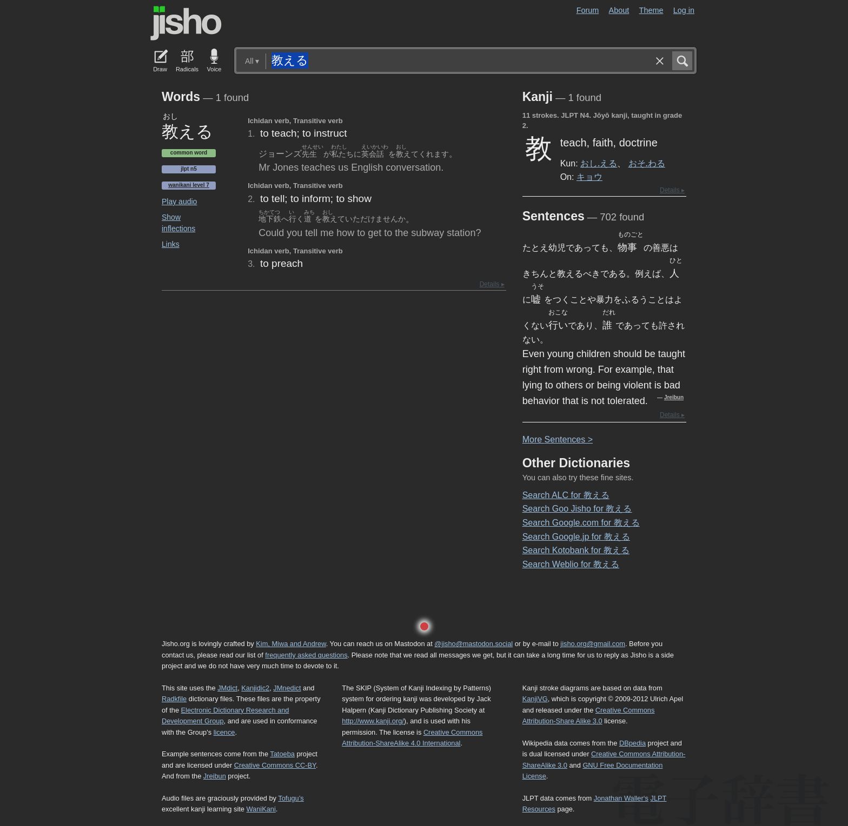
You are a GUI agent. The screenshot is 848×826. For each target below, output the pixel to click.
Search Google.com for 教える (581, 522)
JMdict (227, 688)
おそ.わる (646, 163)
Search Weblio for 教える (570, 564)
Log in (683, 10)
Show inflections (178, 223)
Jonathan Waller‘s (621, 798)
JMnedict (287, 688)
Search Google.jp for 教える (576, 536)
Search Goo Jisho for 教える (577, 508)
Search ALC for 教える (566, 495)
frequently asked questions (306, 655)
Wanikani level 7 (188, 185)
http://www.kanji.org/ (373, 721)
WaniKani (261, 809)
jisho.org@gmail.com (592, 644)
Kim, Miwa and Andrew (291, 644)
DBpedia (632, 743)
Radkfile (174, 699)
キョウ (589, 177)
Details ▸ (492, 284)
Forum (588, 10)
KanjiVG (535, 699)
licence (224, 732)
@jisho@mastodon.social (473, 644)
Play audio (179, 201)
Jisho (186, 23)
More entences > (557, 439)
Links (171, 244)
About (619, 10)
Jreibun (674, 397)
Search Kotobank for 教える (576, 550)
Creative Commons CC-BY (275, 765)
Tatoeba (282, 754)
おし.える (598, 163)
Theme (651, 10)
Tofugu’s (290, 798)
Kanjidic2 (255, 688)
